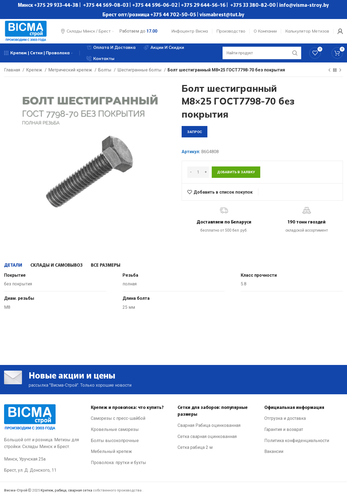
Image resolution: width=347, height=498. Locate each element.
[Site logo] (25, 30)
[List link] (130, 418)
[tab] (13, 265)
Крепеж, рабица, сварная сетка (66, 490)
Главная (12, 70)
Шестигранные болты (140, 70)
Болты (105, 70)
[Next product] (340, 70)
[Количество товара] (198, 172)
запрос (194, 132)
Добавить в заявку (236, 172)
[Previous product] (329, 70)
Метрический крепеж (70, 70)
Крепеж (34, 70)
